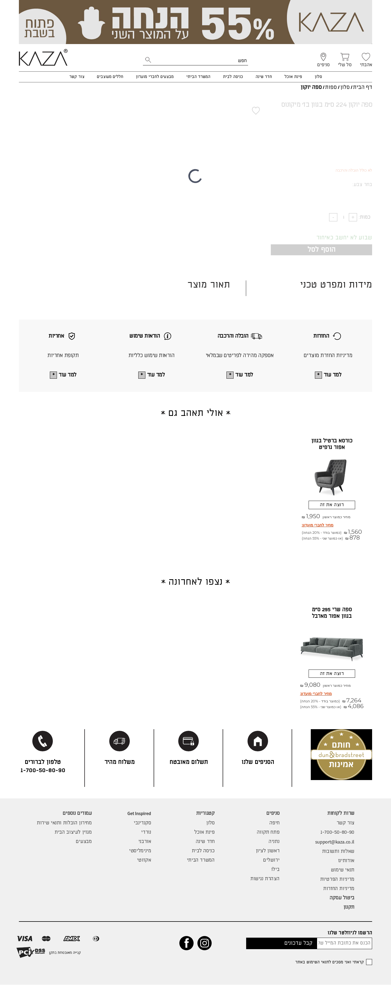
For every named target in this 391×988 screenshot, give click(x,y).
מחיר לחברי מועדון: (318, 527)
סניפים (273, 816)
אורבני (144, 845)
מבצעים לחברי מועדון (155, 76)
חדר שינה (263, 76)
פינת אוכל (293, 76)
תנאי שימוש (342, 873)
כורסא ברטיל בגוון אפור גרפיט (331, 444)
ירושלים (271, 863)
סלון (318, 76)
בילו (275, 873)
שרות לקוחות (340, 816)
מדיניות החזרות (338, 892)
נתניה (274, 845)
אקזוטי (144, 863)
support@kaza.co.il (334, 845)
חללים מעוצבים (110, 76)
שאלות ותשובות (338, 854)
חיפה (274, 826)
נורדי (146, 835)
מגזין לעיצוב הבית (73, 835)
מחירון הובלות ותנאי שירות (64, 826)
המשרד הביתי (198, 76)
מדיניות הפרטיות (337, 882)
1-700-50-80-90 (337, 835)
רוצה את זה (332, 506)
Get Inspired (139, 817)
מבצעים (84, 845)
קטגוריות (205, 816)
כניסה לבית (233, 76)
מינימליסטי (140, 854)
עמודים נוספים (77, 816)
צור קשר (76, 76)
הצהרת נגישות (264, 882)
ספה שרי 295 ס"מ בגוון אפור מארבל (332, 615)
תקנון (348, 910)
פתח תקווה (268, 835)
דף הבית (362, 87)
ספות (331, 87)
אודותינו (346, 864)
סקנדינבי (142, 826)
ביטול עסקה (342, 901)
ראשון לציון (268, 854)
